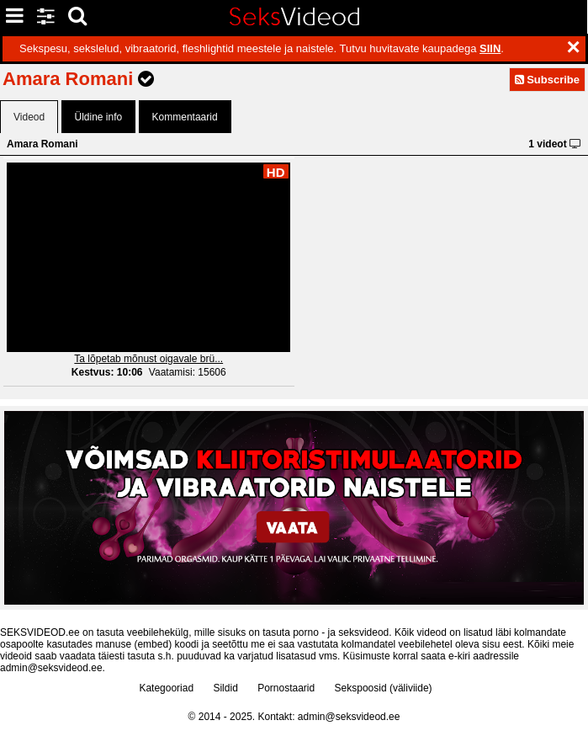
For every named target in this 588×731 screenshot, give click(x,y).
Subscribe (547, 79)
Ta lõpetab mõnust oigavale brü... (148, 359)
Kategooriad (166, 688)
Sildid (225, 688)
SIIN (490, 48)
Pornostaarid (286, 688)
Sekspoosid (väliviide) (383, 688)
